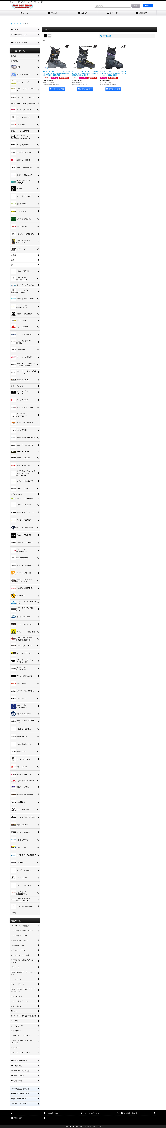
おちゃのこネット (79, 1126)
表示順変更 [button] (105, 36)
